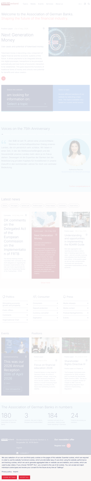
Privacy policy (7, 472)
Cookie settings (9, 477)
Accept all (24, 477)
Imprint (15, 472)
